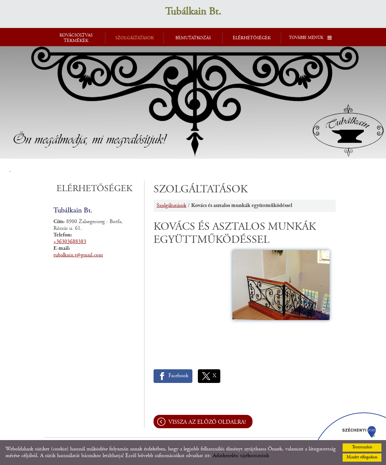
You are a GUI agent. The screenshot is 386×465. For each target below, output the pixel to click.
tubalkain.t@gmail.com (78, 255)
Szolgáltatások (171, 205)
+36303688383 (69, 242)
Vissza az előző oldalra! (207, 422)
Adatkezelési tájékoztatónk (241, 456)
